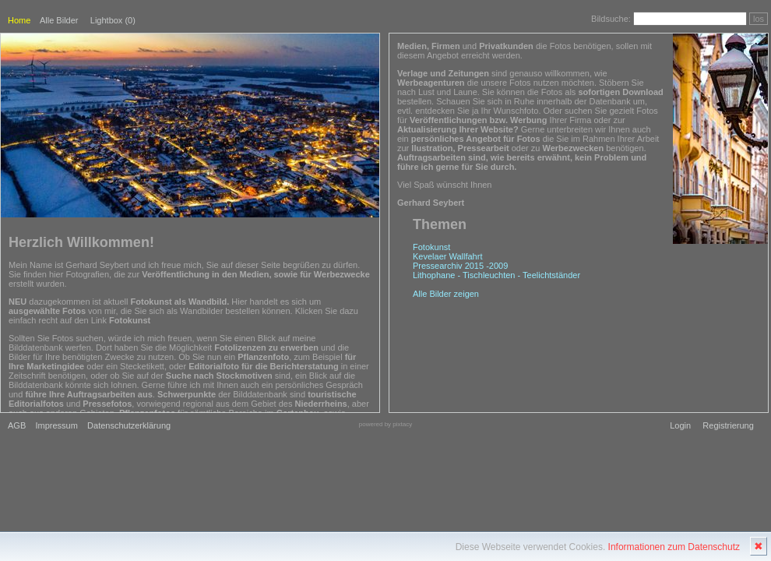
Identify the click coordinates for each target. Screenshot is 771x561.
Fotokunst (431, 247)
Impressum (56, 425)
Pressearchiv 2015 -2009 (460, 265)
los (758, 18)
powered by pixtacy (385, 424)
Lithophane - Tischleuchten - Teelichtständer (496, 275)
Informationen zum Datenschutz (674, 547)
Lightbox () (113, 20)
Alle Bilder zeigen (446, 293)
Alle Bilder (59, 20)
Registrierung (727, 425)
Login (680, 425)
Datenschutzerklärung (129, 425)
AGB (17, 425)
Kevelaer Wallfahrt (447, 256)
